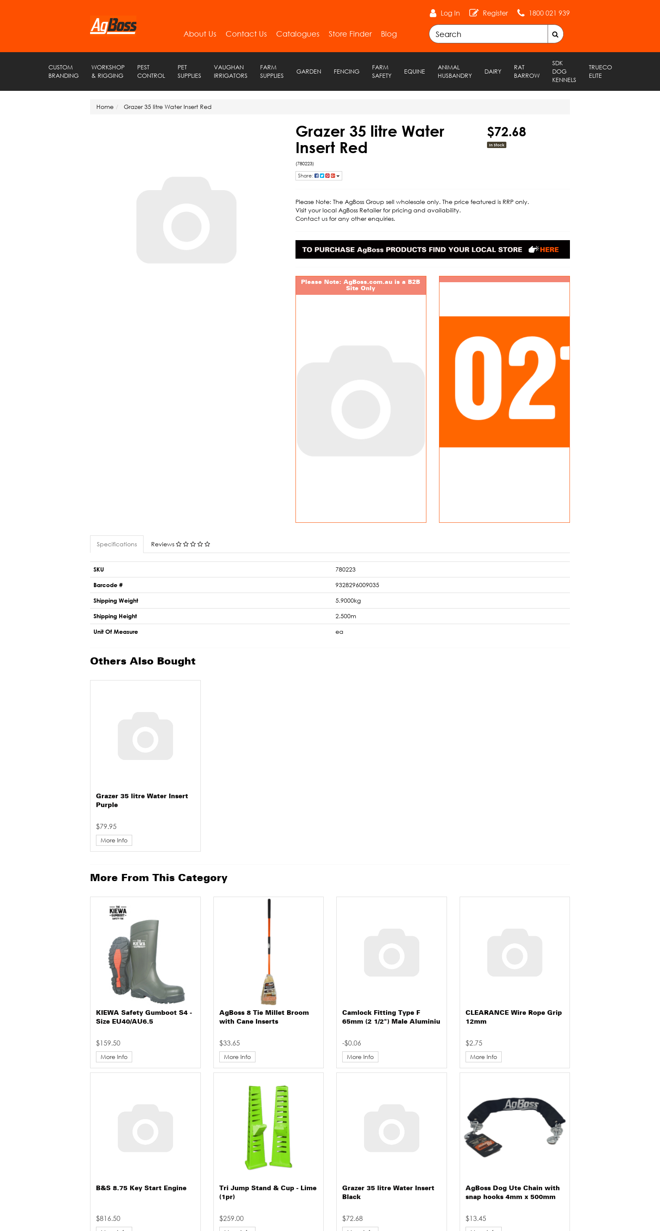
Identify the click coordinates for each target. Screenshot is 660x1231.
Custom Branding (63, 71)
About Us (200, 33)
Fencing (346, 71)
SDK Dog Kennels (564, 71)
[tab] (117, 544)
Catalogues (297, 33)
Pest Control (151, 71)
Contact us (311, 218)
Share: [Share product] (319, 175)
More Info (114, 840)
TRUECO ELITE (600, 71)
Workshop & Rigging (108, 71)
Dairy (492, 71)
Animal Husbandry (455, 71)
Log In (450, 13)
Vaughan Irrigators (231, 71)
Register (495, 13)
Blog (389, 33)
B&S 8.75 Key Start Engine (141, 1188)
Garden (308, 71)
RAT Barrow (527, 71)
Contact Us (246, 33)
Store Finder (350, 33)
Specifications (117, 544)
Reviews (180, 544)
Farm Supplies (272, 71)
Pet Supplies (189, 71)
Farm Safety (381, 71)
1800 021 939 (549, 13)
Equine (414, 71)
